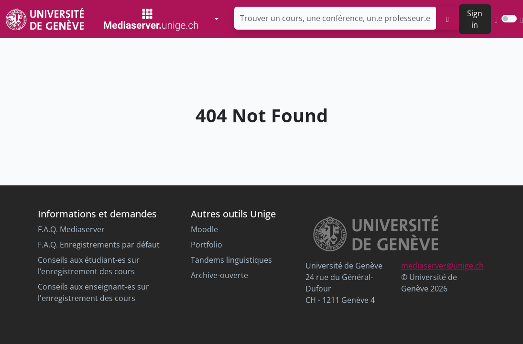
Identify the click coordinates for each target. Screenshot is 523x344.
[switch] (509, 18)
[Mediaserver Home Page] (151, 19)
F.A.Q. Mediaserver (71, 229)
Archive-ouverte (219, 275)
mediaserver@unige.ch (442, 265)
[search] (447, 18)
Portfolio (206, 244)
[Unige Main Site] (45, 18)
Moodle (204, 229)
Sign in (474, 19)
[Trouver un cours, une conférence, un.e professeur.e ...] (335, 18)
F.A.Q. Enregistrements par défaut (99, 244)
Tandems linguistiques (231, 260)
